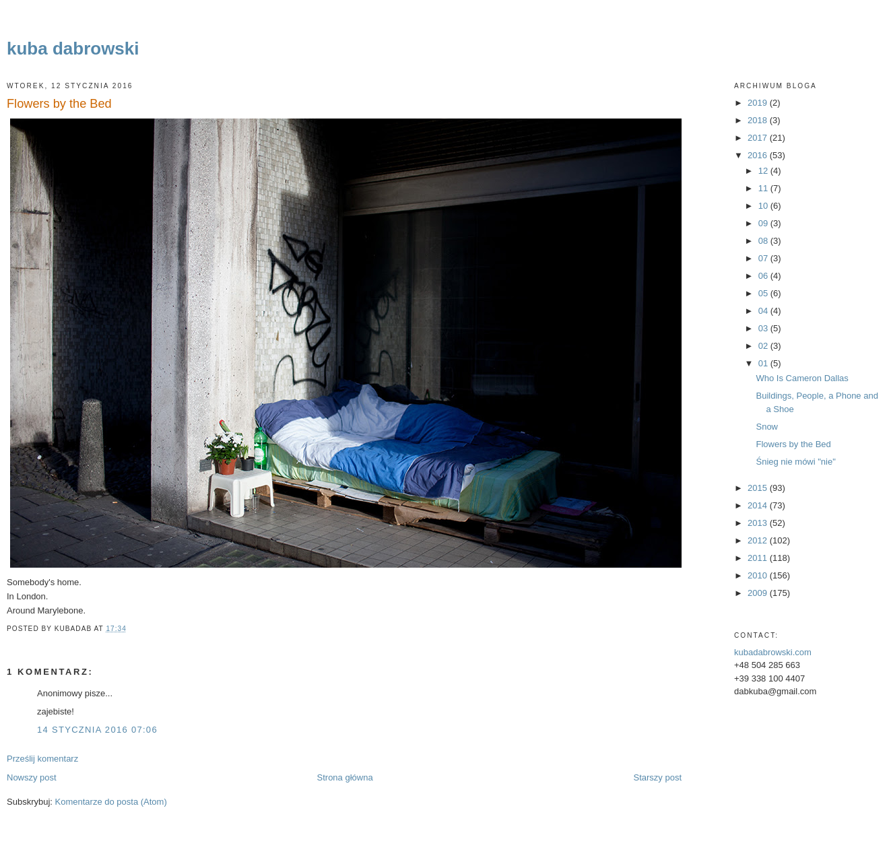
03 (764, 328)
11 (764, 188)
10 (764, 206)
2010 (759, 575)
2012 (759, 540)
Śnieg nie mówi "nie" (795, 462)
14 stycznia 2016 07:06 (97, 730)
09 (764, 223)
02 (764, 346)
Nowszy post (32, 777)
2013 (759, 523)
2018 (759, 120)
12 (764, 171)
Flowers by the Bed (59, 103)
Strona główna (345, 777)
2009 (759, 593)
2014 (759, 505)
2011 (759, 558)
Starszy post (657, 777)
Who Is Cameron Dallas (802, 378)
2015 (759, 488)
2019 (759, 103)
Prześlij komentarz (42, 759)
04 (764, 311)
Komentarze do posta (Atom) (111, 802)
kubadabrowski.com (773, 652)
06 (764, 276)
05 (764, 293)
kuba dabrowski (73, 48)
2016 (759, 155)
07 (764, 258)
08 (764, 241)
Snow (767, 427)
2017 (759, 138)
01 (764, 363)
